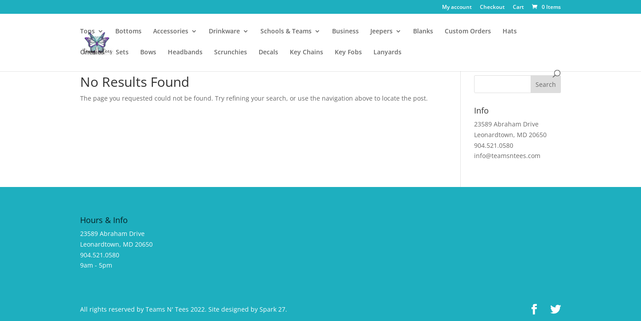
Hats (510, 31)
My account (457, 7)
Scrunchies (230, 52)
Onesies (92, 52)
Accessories (170, 31)
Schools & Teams (286, 31)
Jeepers (381, 31)
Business (345, 31)
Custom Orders (468, 31)
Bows (148, 52)
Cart (518, 7)
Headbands (185, 52)
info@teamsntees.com (507, 155)
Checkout (492, 7)
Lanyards (387, 52)
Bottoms (128, 31)
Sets (122, 52)
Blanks (423, 31)
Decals (268, 52)
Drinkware (224, 31)
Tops (87, 31)
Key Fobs (348, 52)
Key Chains (306, 52)
